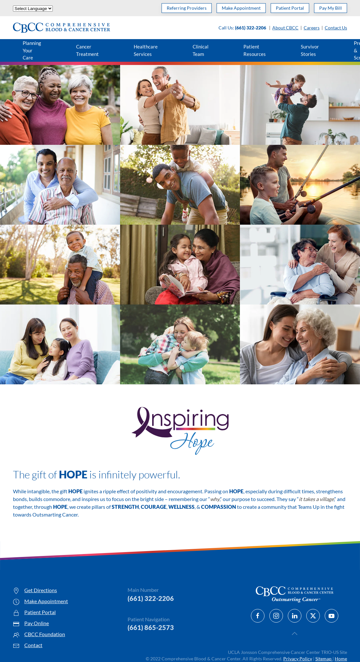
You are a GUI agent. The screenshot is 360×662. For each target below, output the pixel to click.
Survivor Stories (310, 50)
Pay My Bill (330, 8)
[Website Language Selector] (33, 8)
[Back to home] (61, 28)
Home (341, 658)
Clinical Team (200, 50)
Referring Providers (187, 8)
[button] (294, 633)
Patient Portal (290, 8)
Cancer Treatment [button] (87, 50)
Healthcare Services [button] (146, 50)
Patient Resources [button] (254, 50)
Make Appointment (241, 8)
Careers (312, 27)
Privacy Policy (297, 658)
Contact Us (336, 27)
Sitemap (323, 658)
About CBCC (285, 27)
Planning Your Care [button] (32, 50)
